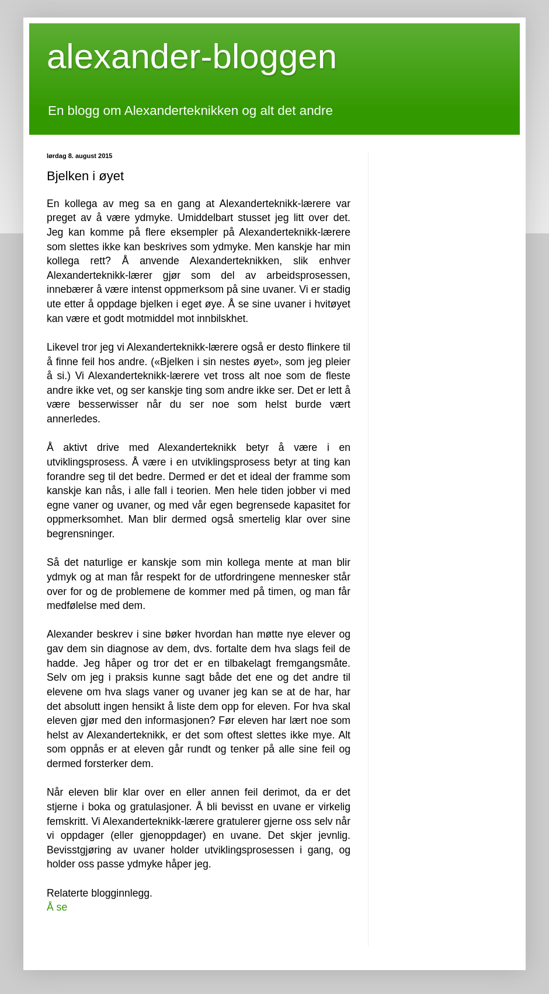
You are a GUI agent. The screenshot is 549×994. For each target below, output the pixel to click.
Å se (57, 907)
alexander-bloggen (192, 56)
